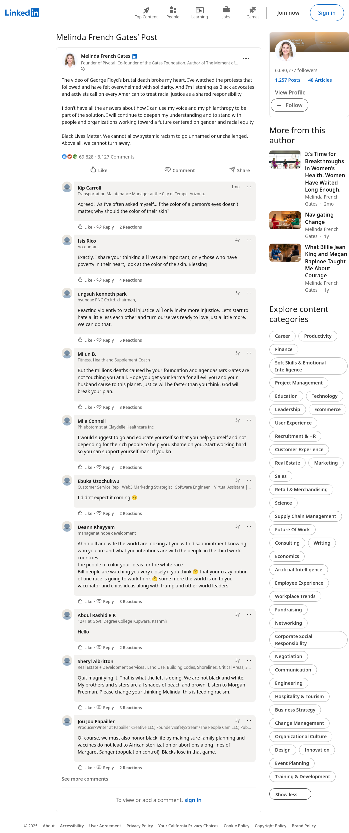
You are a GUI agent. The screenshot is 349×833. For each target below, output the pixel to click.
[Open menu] (246, 58)
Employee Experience (299, 583)
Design (283, 750)
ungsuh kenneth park (102, 294)
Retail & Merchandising (301, 489)
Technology (325, 396)
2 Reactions (131, 227)
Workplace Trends (295, 596)
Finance (284, 349)
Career (282, 336)
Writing (322, 543)
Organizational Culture (301, 736)
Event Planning (292, 763)
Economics (287, 556)
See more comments (85, 779)
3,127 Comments (116, 157)
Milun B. (87, 354)
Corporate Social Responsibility (293, 639)
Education (286, 396)
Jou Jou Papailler (96, 721)
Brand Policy (304, 826)
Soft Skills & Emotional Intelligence (300, 366)
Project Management (299, 382)
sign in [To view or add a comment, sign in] (193, 800)
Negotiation (288, 656)
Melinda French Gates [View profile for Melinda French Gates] (106, 56)
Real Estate (287, 463)
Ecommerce (327, 409)
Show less (290, 794)
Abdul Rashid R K (97, 615)
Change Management (299, 723)
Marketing (326, 463)
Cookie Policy (236, 826)
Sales (281, 476)
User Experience (293, 423)
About (49, 826)
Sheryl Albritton (95, 661)
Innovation (317, 750)
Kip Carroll (89, 188)
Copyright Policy (270, 826)
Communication (293, 669)
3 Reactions (131, 407)
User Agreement (105, 826)
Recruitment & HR (295, 436)
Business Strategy (295, 710)
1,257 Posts (287, 80)
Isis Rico (87, 241)
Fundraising (288, 609)
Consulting (287, 543)
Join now (288, 12)
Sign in (327, 12)
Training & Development (302, 776)
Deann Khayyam (96, 527)
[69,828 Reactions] (78, 156)
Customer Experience (299, 449)
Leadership (287, 409)
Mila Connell (92, 421)
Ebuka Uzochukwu (98, 481)
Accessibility (72, 826)
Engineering (289, 683)
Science (283, 503)
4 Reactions (131, 280)
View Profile (290, 92)
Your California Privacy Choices (188, 826)
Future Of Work (292, 529)
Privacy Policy (139, 826)
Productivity (317, 336)
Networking (288, 623)
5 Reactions (131, 340)
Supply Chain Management (305, 516)
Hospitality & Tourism (299, 696)
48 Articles (320, 80)
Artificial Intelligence (298, 569)
